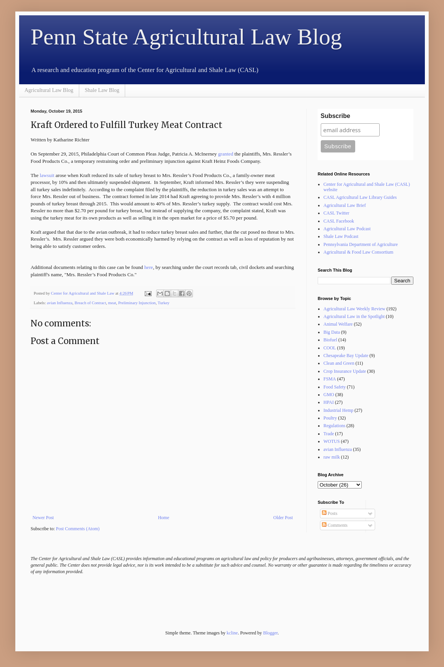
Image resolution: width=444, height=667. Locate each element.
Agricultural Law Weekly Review (354, 308)
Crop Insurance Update (344, 371)
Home (163, 517)
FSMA (329, 379)
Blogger (270, 633)
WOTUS (331, 441)
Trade (328, 433)
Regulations (334, 425)
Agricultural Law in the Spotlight (354, 316)
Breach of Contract (90, 302)
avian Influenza (59, 302)
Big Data (331, 332)
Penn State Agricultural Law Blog (186, 36)
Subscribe (335, 116)
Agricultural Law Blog (48, 90)
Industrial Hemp (338, 410)
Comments (335, 525)
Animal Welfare (338, 324)
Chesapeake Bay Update (345, 355)
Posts (329, 513)
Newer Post (43, 517)
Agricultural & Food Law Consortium (358, 252)
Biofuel (330, 340)
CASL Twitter (336, 213)
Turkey (164, 302)
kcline (232, 633)
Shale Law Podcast (340, 236)
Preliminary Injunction (137, 302)
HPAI (328, 402)
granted (226, 154)
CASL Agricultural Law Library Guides (360, 197)
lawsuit (47, 175)
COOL (329, 348)
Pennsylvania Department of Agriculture (360, 244)
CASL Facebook (338, 221)
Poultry (330, 418)
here (148, 267)
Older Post (283, 517)
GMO (328, 394)
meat (112, 302)
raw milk (331, 457)
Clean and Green (338, 363)
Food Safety (334, 387)
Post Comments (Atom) (78, 528)
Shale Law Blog (102, 90)
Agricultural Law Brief (344, 205)
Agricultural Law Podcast (347, 228)
